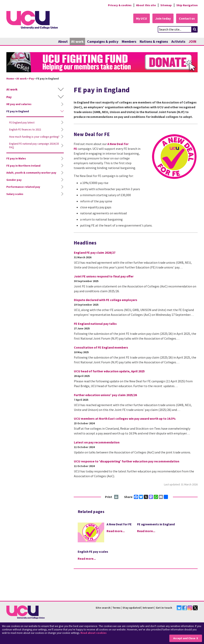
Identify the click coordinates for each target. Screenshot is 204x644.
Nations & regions (154, 41)
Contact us (187, 18)
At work (77, 41)
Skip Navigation (187, 5)
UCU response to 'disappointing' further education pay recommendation (126, 461)
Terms (116, 607)
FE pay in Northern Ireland (23, 165)
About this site (146, 5)
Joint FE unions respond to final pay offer (103, 276)
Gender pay (14, 180)
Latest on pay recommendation (97, 442)
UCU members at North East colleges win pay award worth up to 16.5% (125, 418)
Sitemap (166, 5)
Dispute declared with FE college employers (105, 300)
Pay (31, 78)
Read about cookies (93, 633)
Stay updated (132, 607)
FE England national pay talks (95, 324)
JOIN (192, 41)
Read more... (116, 531)
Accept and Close (184, 638)
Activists (178, 41)
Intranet (148, 607)
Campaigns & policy (102, 41)
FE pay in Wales (16, 158)
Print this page (116, 497)
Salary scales (14, 194)
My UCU (141, 18)
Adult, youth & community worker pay (31, 172)
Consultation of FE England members (101, 347)
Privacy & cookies (119, 5)
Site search (103, 607)
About (63, 41)
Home (10, 78)
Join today (163, 18)
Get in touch (164, 607)
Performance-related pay (23, 187)
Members (129, 41)
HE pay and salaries (18, 104)
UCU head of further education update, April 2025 (109, 371)
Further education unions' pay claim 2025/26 (105, 395)
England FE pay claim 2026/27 (94, 252)
